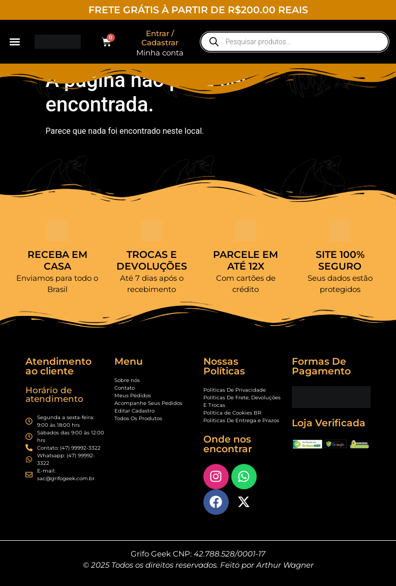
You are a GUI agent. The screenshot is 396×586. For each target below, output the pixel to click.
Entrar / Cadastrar (159, 37)
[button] (14, 42)
